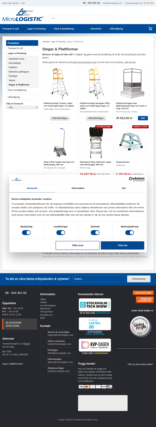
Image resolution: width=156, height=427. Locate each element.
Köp (143, 118)
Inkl (17, 3)
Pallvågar (13, 76)
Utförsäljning (116, 28)
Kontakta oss (46, 315)
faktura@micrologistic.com (60, 362)
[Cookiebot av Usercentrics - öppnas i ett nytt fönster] (131, 179)
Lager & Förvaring (23, 53)
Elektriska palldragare (19, 72)
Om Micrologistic (48, 305)
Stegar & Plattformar (19, 84)
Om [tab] (124, 188)
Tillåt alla (122, 245)
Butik (42, 318)
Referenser (45, 308)
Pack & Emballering (23, 90)
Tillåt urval (77, 245)
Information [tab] (78, 188)
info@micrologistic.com (112, 3)
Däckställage (15, 63)
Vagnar (12, 80)
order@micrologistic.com (59, 344)
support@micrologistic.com (60, 335)
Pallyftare (13, 67)
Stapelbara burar (16, 59)
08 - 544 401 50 (15, 293)
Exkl (23, 3)
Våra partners (46, 311)
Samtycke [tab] (32, 188)
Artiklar (43, 302)
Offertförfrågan (59, 118)
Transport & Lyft (23, 48)
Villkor (43, 299)
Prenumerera (138, 279)
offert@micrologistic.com (59, 353)
